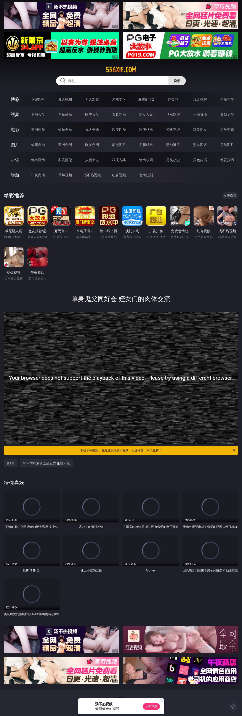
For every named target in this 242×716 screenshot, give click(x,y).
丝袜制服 (173, 114)
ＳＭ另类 (227, 114)
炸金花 (173, 99)
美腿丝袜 (146, 144)
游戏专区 (119, 99)
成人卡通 (92, 129)
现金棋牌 (200, 99)
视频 (15, 114)
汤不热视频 (92, 175)
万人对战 (92, 99)
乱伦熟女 (200, 129)
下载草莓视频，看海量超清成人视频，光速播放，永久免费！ (158, 450)
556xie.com (121, 69)
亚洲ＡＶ (38, 114)
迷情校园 (146, 159)
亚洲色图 (65, 144)
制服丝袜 (146, 129)
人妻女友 (92, 159)
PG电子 (38, 99)
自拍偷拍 (65, 114)
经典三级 (173, 129)
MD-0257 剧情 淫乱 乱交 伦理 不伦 (46, 463)
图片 (15, 145)
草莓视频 (65, 175)
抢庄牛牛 (227, 99)
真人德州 (65, 99)
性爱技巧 (227, 159)
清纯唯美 (173, 144)
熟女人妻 (146, 114)
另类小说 (173, 159)
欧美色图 (92, 144)
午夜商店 (38, 175)
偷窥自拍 (38, 144)
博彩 (15, 99)
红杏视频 (119, 175)
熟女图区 (200, 144)
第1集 (10, 463)
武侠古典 (119, 159)
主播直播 (200, 114)
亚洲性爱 (38, 129)
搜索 (177, 80)
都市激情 (38, 159)
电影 (15, 129)
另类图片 (227, 144)
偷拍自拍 (65, 129)
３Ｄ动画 (119, 114)
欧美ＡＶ (92, 114)
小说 (15, 160)
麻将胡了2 (146, 99)
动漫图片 (119, 144)
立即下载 (151, 706)
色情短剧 (146, 175)
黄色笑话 (200, 159)
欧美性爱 (119, 129)
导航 (15, 175)
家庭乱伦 (65, 159)
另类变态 (227, 129)
